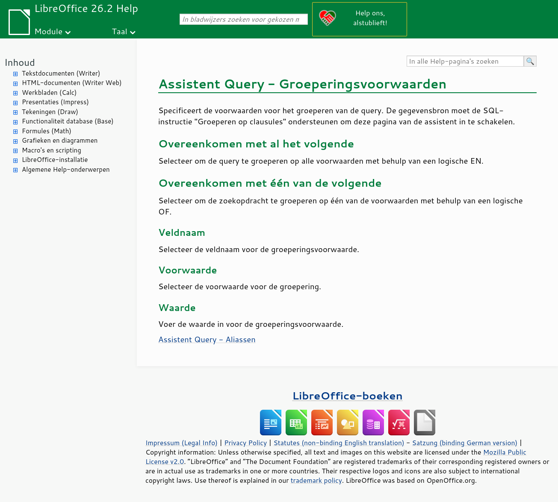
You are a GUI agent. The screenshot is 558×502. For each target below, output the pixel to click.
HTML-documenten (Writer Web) (72, 82)
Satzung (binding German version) (465, 442)
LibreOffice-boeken (347, 395)
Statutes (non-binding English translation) (338, 442)
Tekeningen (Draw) (50, 111)
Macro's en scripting (51, 150)
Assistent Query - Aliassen (207, 339)
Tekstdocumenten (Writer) (61, 73)
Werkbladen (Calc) (49, 92)
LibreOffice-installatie (55, 159)
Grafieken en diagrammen (59, 140)
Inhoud (19, 62)
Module (48, 31)
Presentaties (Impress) (55, 101)
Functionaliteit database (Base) (68, 121)
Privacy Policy (245, 442)
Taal (119, 31)
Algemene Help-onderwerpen (66, 169)
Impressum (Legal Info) (181, 442)
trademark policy (316, 480)
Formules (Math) (46, 130)
